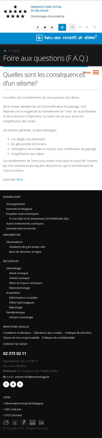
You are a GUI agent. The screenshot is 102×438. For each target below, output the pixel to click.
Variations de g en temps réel (27, 247)
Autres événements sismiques (25, 223)
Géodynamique (15, 312)
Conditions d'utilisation (17, 333)
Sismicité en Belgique (19, 209)
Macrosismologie (19, 288)
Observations (14, 242)
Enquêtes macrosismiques (22, 214)
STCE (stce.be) (13, 415)
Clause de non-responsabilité (21, 337)
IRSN (19, 179)
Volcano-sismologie (21, 317)
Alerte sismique (18, 273)
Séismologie (13, 268)
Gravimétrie (13, 293)
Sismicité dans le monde (21, 228)
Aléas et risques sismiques (25, 283)
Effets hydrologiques (21, 302)
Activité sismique (19, 278)
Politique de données (78, 333)
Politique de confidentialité (58, 337)
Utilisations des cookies (48, 333)
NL (87, 27)
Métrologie (15, 307)
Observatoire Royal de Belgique (24, 403)
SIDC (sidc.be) (13, 409)
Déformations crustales (23, 297)
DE (94, 27)
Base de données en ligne (25, 251)
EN (79, 27)
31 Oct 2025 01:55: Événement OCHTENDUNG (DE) (39, 218)
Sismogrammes (15, 204)
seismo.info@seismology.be (32, 377)
